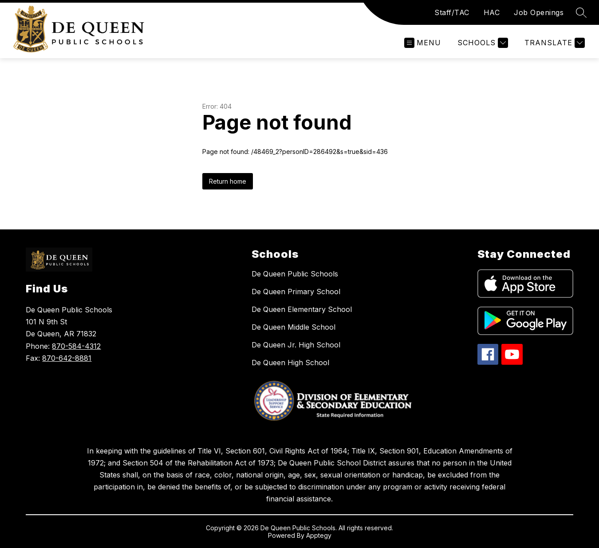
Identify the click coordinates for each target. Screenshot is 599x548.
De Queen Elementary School (302, 309)
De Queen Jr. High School (296, 344)
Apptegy (318, 535)
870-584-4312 (76, 346)
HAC (492, 12)
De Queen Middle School (293, 327)
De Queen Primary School (296, 291)
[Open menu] (422, 42)
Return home (227, 181)
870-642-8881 (66, 358)
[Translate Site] (553, 42)
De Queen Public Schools (295, 273)
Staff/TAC (451, 12)
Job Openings (539, 12)
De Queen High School (290, 362)
